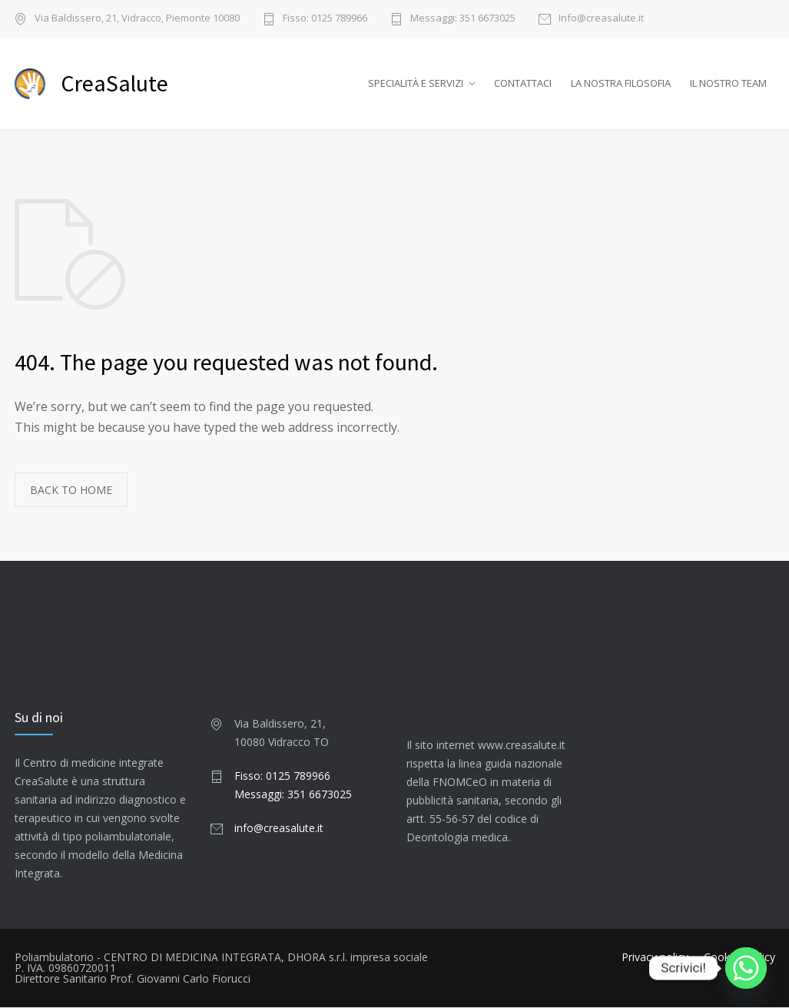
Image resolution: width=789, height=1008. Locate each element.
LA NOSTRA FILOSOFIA (621, 84)
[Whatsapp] (746, 968)
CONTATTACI (523, 84)
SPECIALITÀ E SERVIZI (415, 84)
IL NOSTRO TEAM (728, 84)
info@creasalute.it (278, 828)
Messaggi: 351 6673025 (463, 19)
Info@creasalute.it (601, 19)
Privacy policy (655, 957)
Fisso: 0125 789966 (325, 19)
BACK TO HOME (71, 490)
